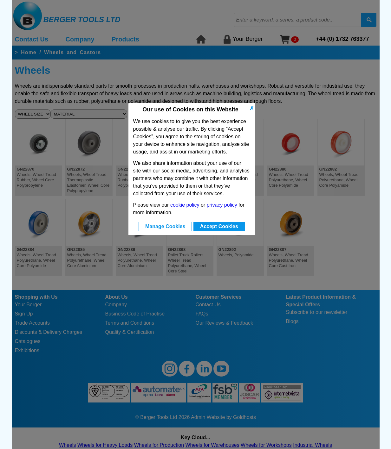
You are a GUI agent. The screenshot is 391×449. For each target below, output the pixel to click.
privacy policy (222, 205)
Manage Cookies (165, 226)
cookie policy (184, 205)
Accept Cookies (219, 226)
